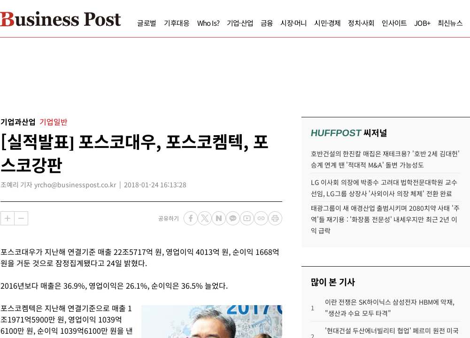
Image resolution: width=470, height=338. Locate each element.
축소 (21, 218)
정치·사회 (343, 23)
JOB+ (404, 23)
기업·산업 (222, 23)
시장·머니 (275, 23)
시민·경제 (309, 23)
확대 (7, 218)
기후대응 (159, 23)
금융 (249, 23)
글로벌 (129, 23)
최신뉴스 (432, 23)
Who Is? (190, 23)
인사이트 (376, 23)
